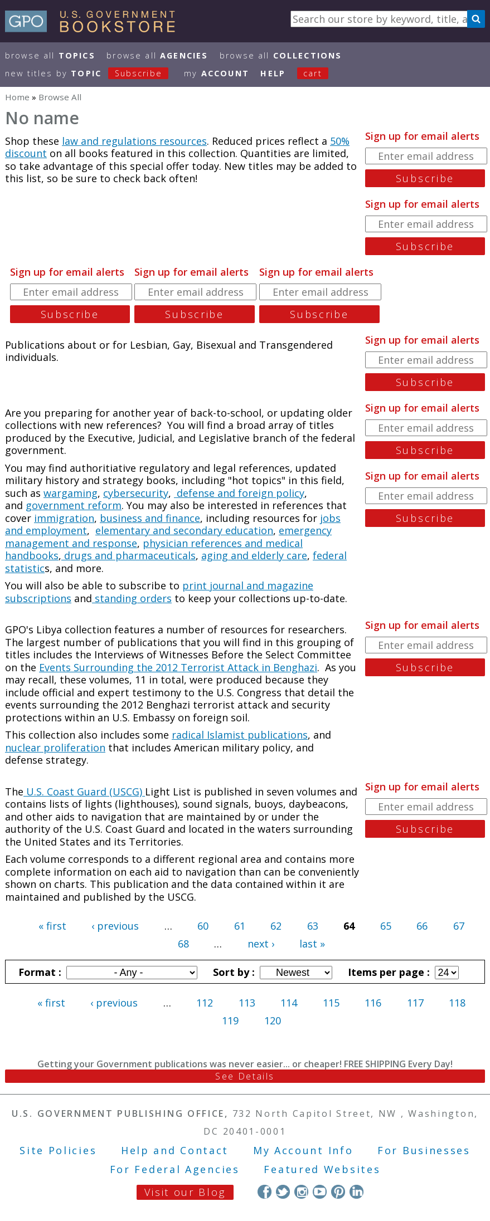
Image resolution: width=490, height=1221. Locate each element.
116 (373, 1002)
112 (204, 1002)
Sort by (232, 972)
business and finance (150, 518)
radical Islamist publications (240, 734)
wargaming (70, 493)
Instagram (301, 1192)
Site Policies (58, 1150)
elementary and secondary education (184, 530)
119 (230, 1020)
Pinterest (338, 1192)
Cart (312, 73)
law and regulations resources (134, 141)
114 (288, 1002)
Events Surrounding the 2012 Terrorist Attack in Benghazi (178, 667)
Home (17, 96)
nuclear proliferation (55, 747)
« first (52, 925)
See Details (244, 1076)
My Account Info (303, 1150)
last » (312, 943)
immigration (64, 518)
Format (38, 972)
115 (331, 1002)
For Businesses (423, 1150)
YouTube (320, 1192)
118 (457, 1002)
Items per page (387, 972)
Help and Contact (175, 1150)
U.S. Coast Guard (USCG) (84, 791)
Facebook (264, 1192)
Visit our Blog (184, 1192)
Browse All (50, 55)
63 (312, 925)
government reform (74, 505)
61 (239, 925)
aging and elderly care (254, 555)
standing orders (132, 598)
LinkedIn (356, 1192)
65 (385, 925)
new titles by (92, 73)
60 (202, 925)
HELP (272, 73)
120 (272, 1020)
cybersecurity (135, 493)
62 (276, 925)
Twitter (283, 1192)
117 (415, 1002)
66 (422, 925)
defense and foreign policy (239, 493)
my (216, 73)
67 (458, 925)
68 (183, 943)
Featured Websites (322, 1169)
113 (247, 1002)
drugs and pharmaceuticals (128, 555)
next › (261, 943)
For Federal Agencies (175, 1169)
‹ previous (115, 925)
